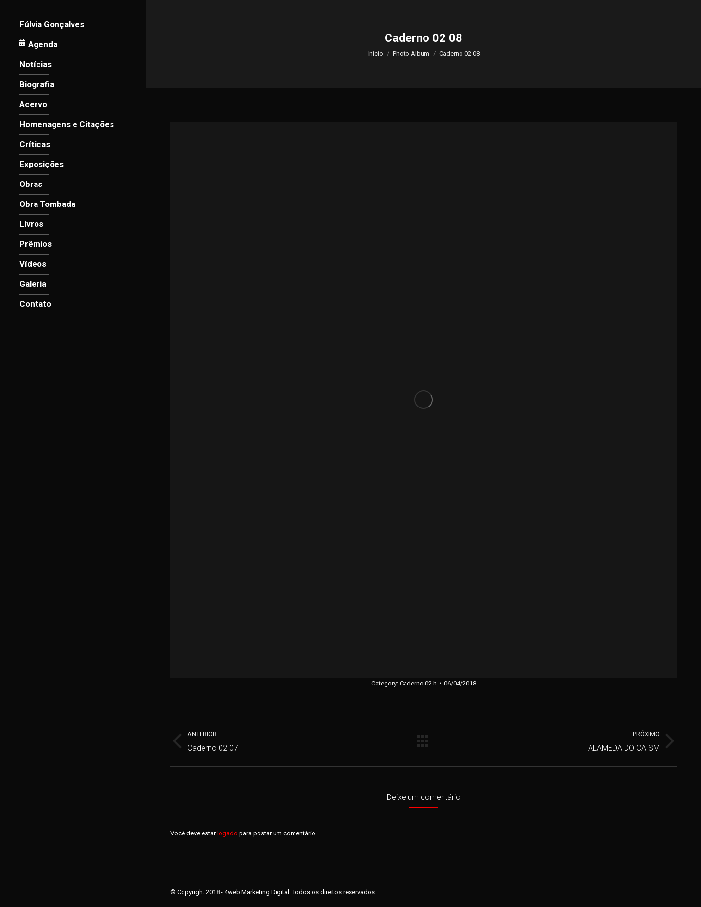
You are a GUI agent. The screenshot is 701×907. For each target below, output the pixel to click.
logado (227, 833)
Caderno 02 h (418, 683)
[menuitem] (51, 25)
